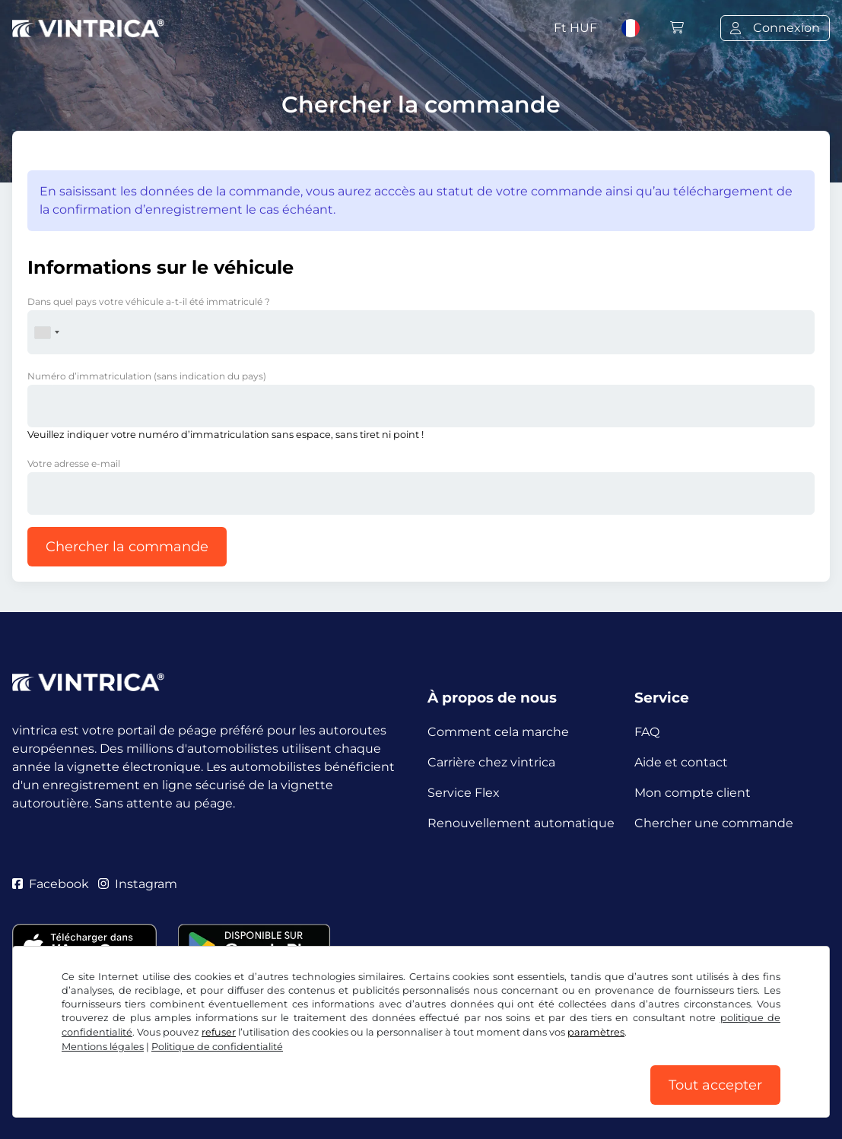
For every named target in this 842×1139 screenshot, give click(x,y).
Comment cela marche (498, 732)
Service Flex (463, 792)
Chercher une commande (713, 823)
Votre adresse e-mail (73, 463)
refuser (219, 1032)
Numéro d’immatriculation (146, 376)
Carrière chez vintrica (491, 762)
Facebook (50, 884)
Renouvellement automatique (521, 823)
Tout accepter (715, 1085)
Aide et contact (681, 762)
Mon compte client (692, 792)
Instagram (137, 884)
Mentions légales (103, 1046)
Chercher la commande (127, 546)
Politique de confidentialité (217, 1046)
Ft (575, 28)
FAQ (646, 732)
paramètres (595, 1032)
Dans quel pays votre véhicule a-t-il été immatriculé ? (148, 301)
